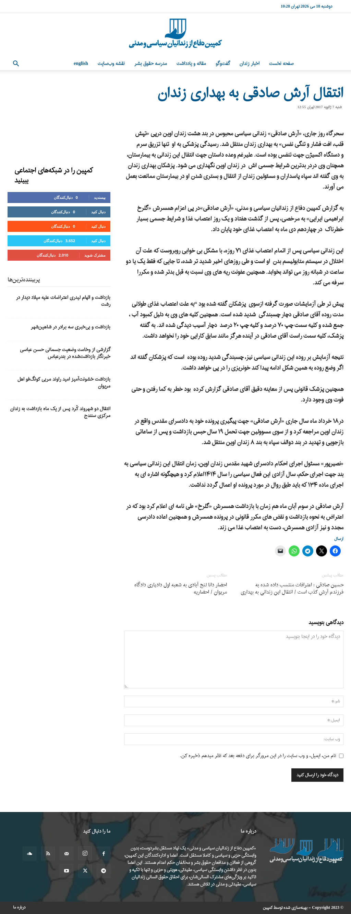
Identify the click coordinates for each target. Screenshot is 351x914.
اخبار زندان (249, 63)
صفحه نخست (281, 63)
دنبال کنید (98, 211)
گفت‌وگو (223, 63)
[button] (16, 64)
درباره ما (19, 907)
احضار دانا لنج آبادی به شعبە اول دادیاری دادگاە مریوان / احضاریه (180, 589)
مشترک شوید (95, 255)
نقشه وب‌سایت (111, 63)
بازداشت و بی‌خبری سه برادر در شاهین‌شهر (70, 327)
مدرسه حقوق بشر (150, 63)
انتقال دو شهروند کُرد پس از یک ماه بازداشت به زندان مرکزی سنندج (60, 412)
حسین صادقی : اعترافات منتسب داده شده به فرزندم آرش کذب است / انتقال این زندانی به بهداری (292, 589)
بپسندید (100, 197)
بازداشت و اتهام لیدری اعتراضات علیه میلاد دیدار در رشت (63, 301)
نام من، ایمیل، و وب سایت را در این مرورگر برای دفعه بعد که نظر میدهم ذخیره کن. (258, 756)
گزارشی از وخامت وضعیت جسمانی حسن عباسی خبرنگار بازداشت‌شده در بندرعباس (65, 353)
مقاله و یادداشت (191, 63)
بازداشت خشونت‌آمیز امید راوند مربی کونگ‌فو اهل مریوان (63, 383)
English (81, 63)
